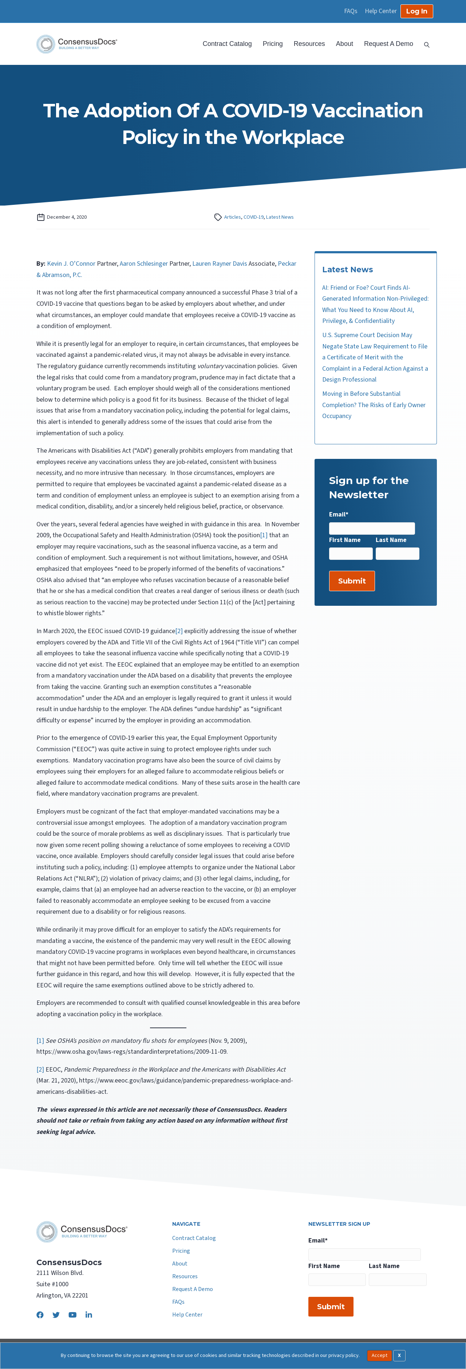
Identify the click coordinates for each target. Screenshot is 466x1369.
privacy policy (343, 1355)
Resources (309, 43)
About (344, 43)
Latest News (280, 217)
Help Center (381, 11)
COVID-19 (254, 217)
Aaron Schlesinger (144, 263)
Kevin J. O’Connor (71, 263)
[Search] (424, 44)
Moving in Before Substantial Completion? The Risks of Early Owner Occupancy (374, 405)
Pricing (273, 43)
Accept (379, 1355)
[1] (264, 535)
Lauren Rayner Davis (219, 263)
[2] (179, 631)
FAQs (351, 11)
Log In (416, 11)
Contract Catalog (227, 43)
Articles (232, 217)
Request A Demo (388, 43)
